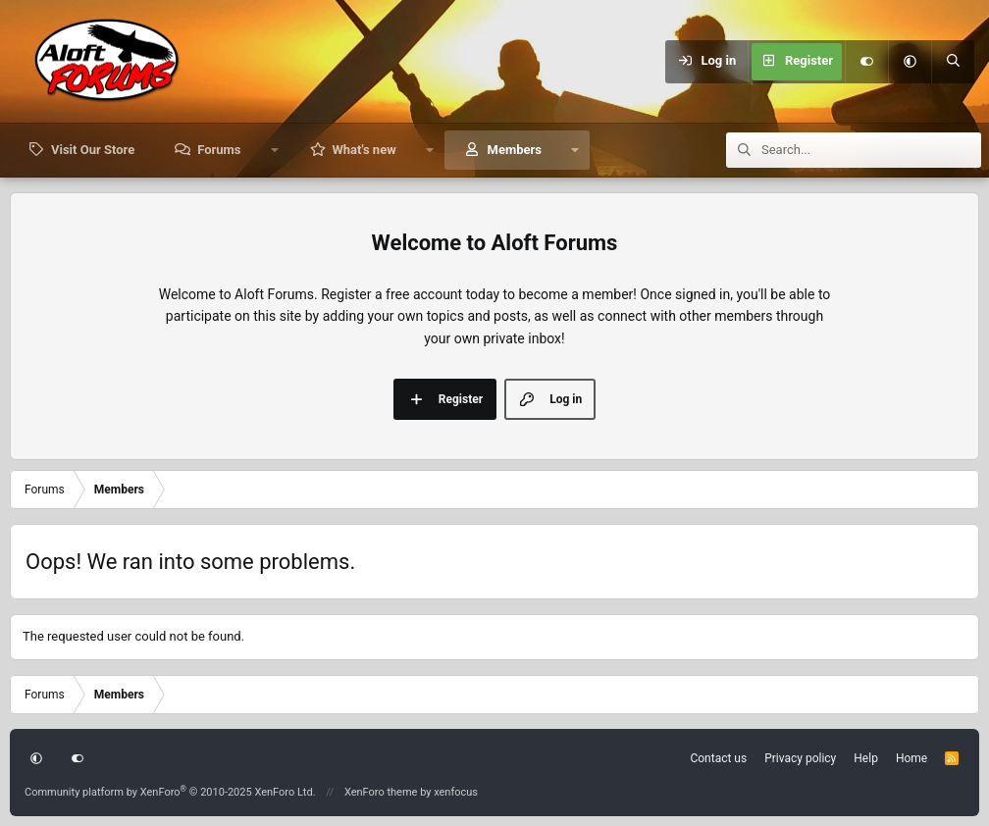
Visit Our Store (92, 149)
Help (866, 758)
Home (911, 758)
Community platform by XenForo (170, 792)
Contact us (718, 758)
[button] (909, 61)
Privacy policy (800, 758)
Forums (218, 149)
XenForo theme (381, 792)
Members (515, 149)
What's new (363, 149)
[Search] (952, 61)
